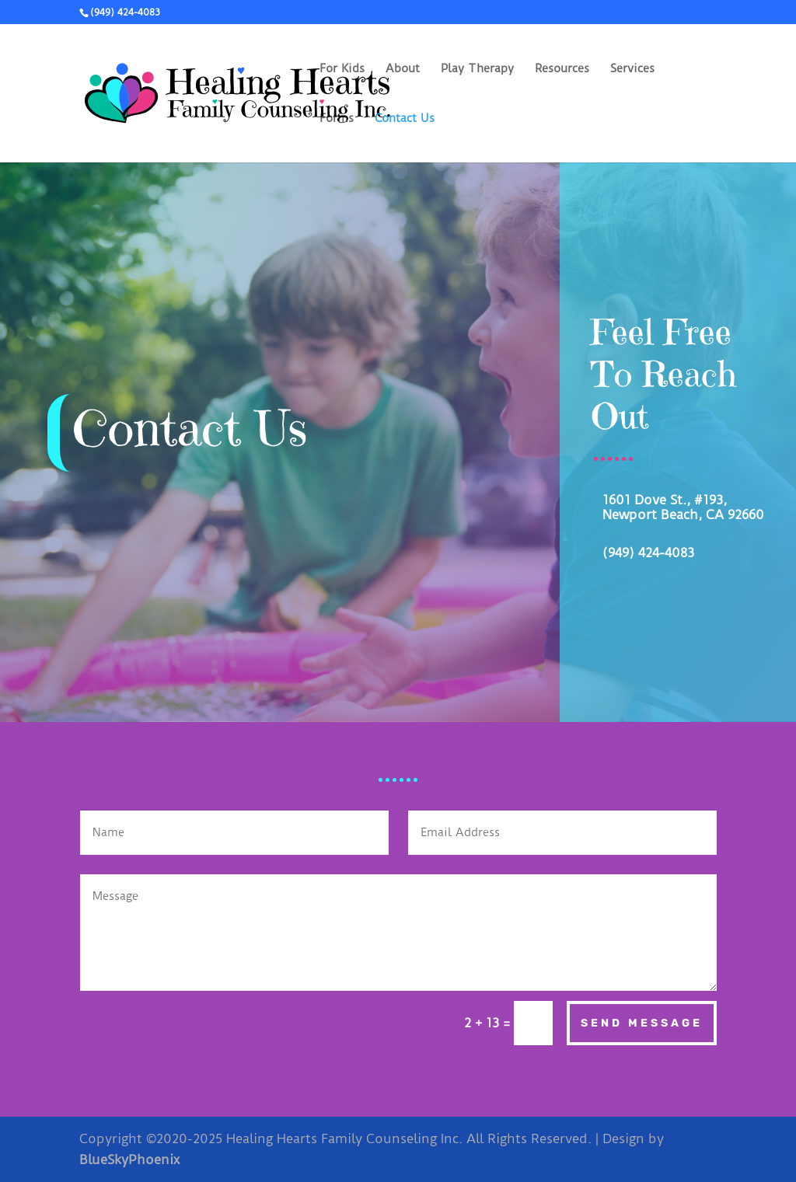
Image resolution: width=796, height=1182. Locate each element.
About (403, 69)
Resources (562, 69)
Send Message (642, 1023)
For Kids (342, 69)
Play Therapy (477, 69)
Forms (336, 119)
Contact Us (405, 119)
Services (632, 69)
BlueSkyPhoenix (129, 1159)
